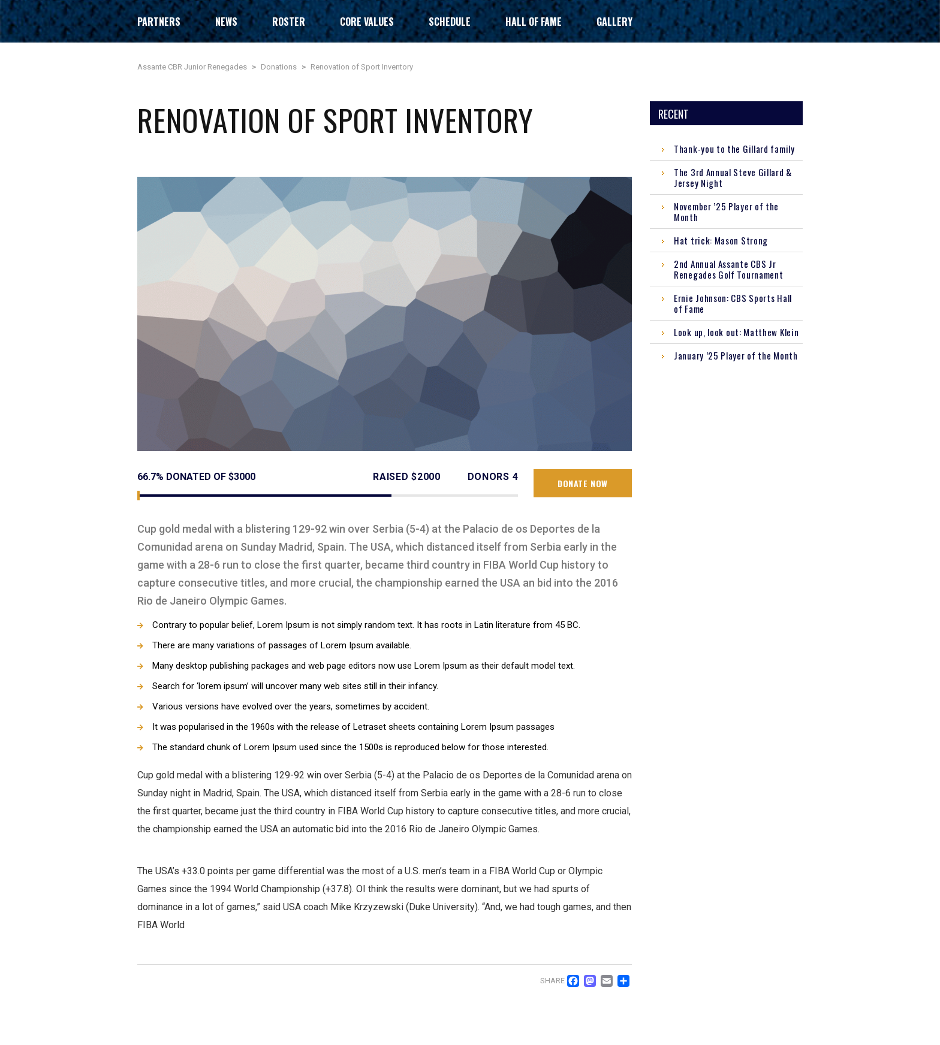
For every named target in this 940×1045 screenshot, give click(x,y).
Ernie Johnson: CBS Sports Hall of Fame (733, 303)
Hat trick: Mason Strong (721, 240)
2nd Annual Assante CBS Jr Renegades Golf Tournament (729, 269)
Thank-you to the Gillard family (734, 148)
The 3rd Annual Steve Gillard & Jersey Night (733, 177)
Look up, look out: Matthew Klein (736, 332)
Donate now (583, 483)
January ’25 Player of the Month (736, 355)
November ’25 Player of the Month (726, 211)
